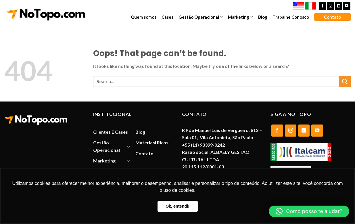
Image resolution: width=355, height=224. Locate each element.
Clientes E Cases (110, 132)
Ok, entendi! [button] (177, 206)
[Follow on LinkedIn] (338, 6)
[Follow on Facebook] (322, 6)
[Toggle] (128, 146)
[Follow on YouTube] (346, 6)
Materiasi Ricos (151, 142)
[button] (309, 211)
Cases (167, 17)
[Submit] (345, 81)
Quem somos (143, 17)
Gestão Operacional (201, 17)
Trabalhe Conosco (291, 17)
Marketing (240, 17)
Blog (262, 17)
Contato (332, 17)
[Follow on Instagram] (330, 6)
